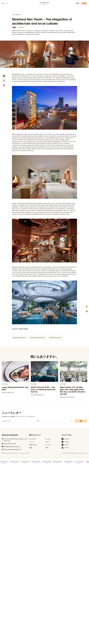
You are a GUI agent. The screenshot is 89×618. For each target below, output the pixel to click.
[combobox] (54, 421)
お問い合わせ (33, 445)
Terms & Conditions (24, 453)
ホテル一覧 (32, 439)
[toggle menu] (3, 3)
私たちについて (35, 435)
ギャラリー (48, 445)
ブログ (47, 442)
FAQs (46, 448)
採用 (30, 448)
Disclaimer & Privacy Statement (10, 453)
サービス (47, 439)
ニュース (31, 442)
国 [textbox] (38, 421)
